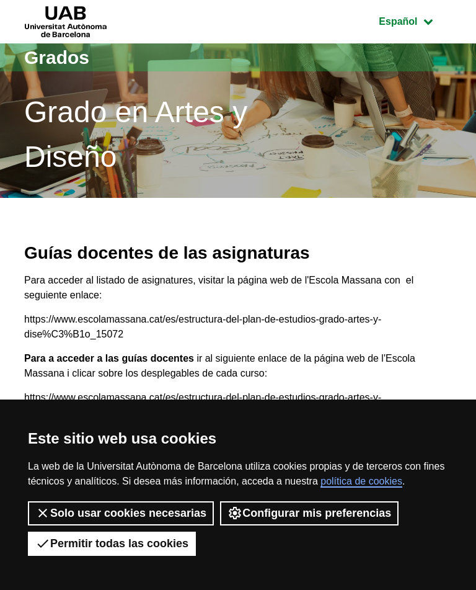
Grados (56, 57)
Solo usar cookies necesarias (120, 513)
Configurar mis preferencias (309, 513)
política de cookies (361, 481)
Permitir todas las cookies (111, 543)
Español (415, 20)
